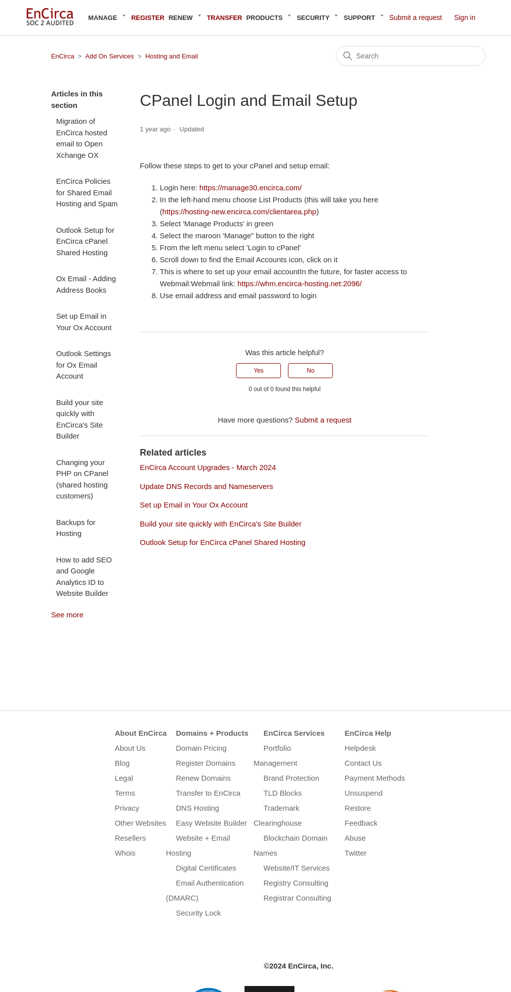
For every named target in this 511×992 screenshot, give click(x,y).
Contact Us (363, 763)
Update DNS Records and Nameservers (206, 486)
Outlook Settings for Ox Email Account (83, 364)
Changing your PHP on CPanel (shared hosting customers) (82, 479)
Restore (358, 808)
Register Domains (205, 763)
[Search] (411, 56)
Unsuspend (364, 793)
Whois (125, 853)
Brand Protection (291, 778)
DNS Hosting (197, 808)
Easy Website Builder (211, 823)
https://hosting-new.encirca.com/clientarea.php (239, 211)
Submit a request (415, 17)
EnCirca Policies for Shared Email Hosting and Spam (86, 192)
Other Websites (140, 823)
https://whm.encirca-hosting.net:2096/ (300, 283)
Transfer (224, 17)
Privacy (127, 808)
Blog (122, 763)
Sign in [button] (465, 17)
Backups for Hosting (75, 528)
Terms (125, 793)
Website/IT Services (296, 868)
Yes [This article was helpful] (258, 370)
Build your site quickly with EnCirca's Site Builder (79, 419)
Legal (124, 778)
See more (67, 614)
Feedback (361, 823)
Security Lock (198, 913)
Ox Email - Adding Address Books (86, 284)
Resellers (130, 838)
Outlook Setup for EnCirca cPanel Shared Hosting (85, 241)
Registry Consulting (295, 883)
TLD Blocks (282, 793)
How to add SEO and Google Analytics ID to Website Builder (84, 576)
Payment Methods (375, 778)
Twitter (356, 853)
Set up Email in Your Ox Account (83, 322)
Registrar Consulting (297, 898)
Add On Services (109, 56)
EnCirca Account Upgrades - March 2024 (208, 467)
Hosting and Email (171, 56)
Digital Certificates (206, 868)
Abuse (355, 838)
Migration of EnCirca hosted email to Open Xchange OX (81, 138)
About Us (130, 748)
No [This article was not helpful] (310, 370)
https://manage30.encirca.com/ (251, 187)
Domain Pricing (201, 748)
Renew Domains (203, 778)
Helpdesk (360, 748)
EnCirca (62, 56)
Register (147, 17)
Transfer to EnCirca (208, 793)
